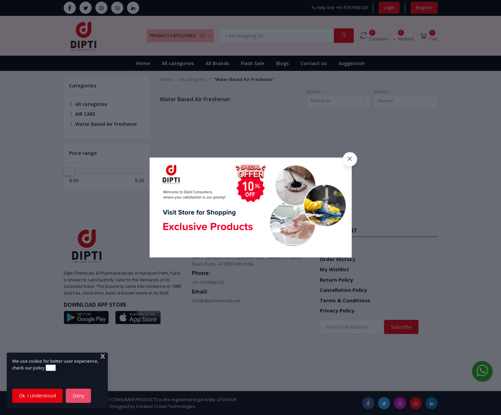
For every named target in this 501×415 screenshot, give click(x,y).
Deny (78, 395)
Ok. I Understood (37, 395)
